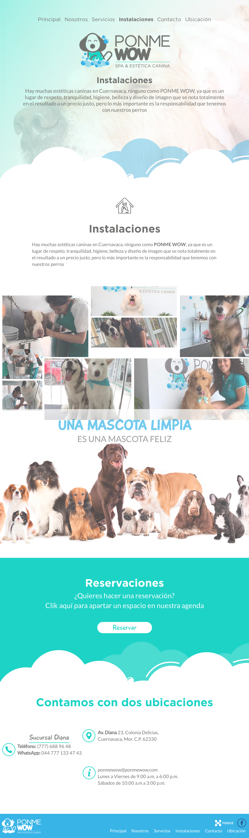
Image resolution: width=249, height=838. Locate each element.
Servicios (103, 19)
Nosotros (76, 19)
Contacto (169, 19)
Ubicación (198, 19)
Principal (49, 19)
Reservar (125, 627)
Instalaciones (136, 19)
